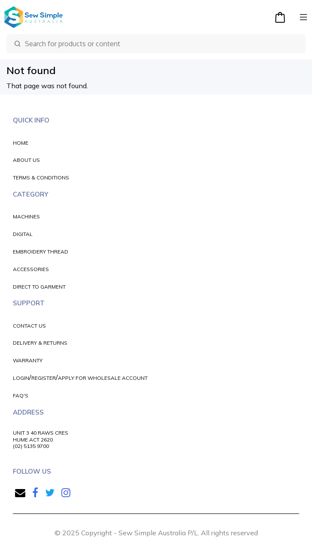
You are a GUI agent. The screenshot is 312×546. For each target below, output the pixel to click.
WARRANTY (27, 360)
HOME (20, 143)
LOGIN (21, 378)
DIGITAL (23, 234)
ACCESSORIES (31, 269)
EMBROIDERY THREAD (40, 251)
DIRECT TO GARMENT (39, 286)
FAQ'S (20, 395)
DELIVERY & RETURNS (40, 343)
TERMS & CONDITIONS (41, 177)
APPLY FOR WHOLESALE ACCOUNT (103, 378)
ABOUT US (26, 160)
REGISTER (43, 378)
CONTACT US (29, 325)
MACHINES (26, 216)
